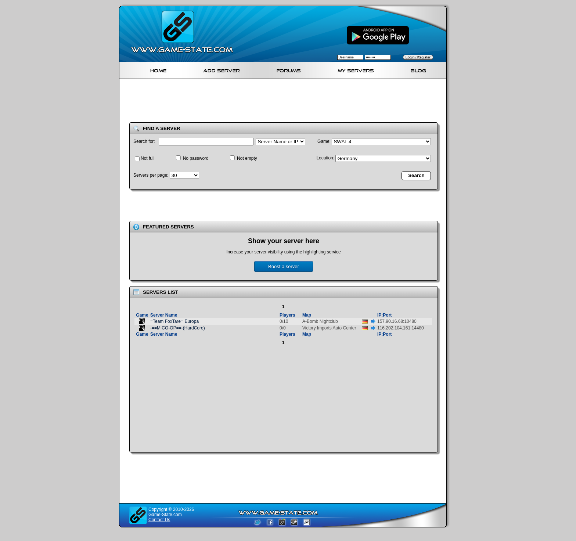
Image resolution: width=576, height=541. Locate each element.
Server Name (163, 315)
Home (158, 69)
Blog (418, 69)
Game (142, 315)
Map (306, 315)
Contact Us (159, 519)
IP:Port (384, 315)
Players (287, 315)
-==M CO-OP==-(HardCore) (177, 328)
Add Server (221, 69)
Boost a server (283, 266)
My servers (356, 69)
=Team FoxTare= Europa (174, 321)
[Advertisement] (286, 102)
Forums (289, 69)
